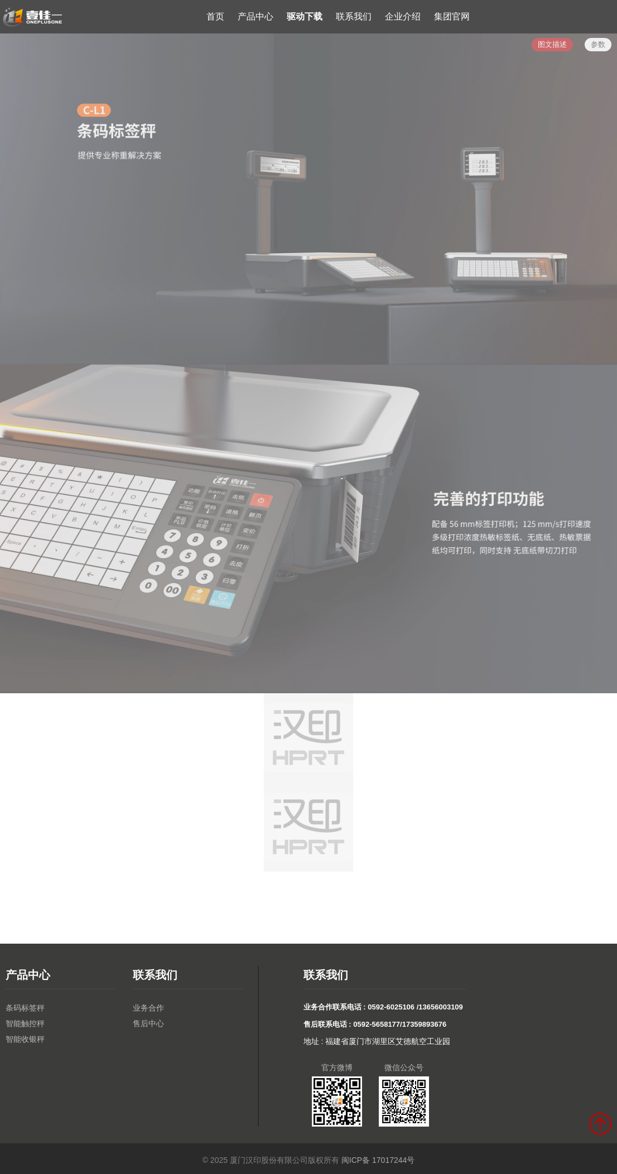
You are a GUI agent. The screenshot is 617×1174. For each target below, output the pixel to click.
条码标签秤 (25, 1007)
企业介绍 (403, 16)
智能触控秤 (25, 1023)
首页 (215, 16)
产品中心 (255, 16)
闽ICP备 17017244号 (378, 1160)
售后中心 (148, 1023)
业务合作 (148, 1007)
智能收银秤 (25, 1039)
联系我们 (354, 16)
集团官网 (452, 16)
